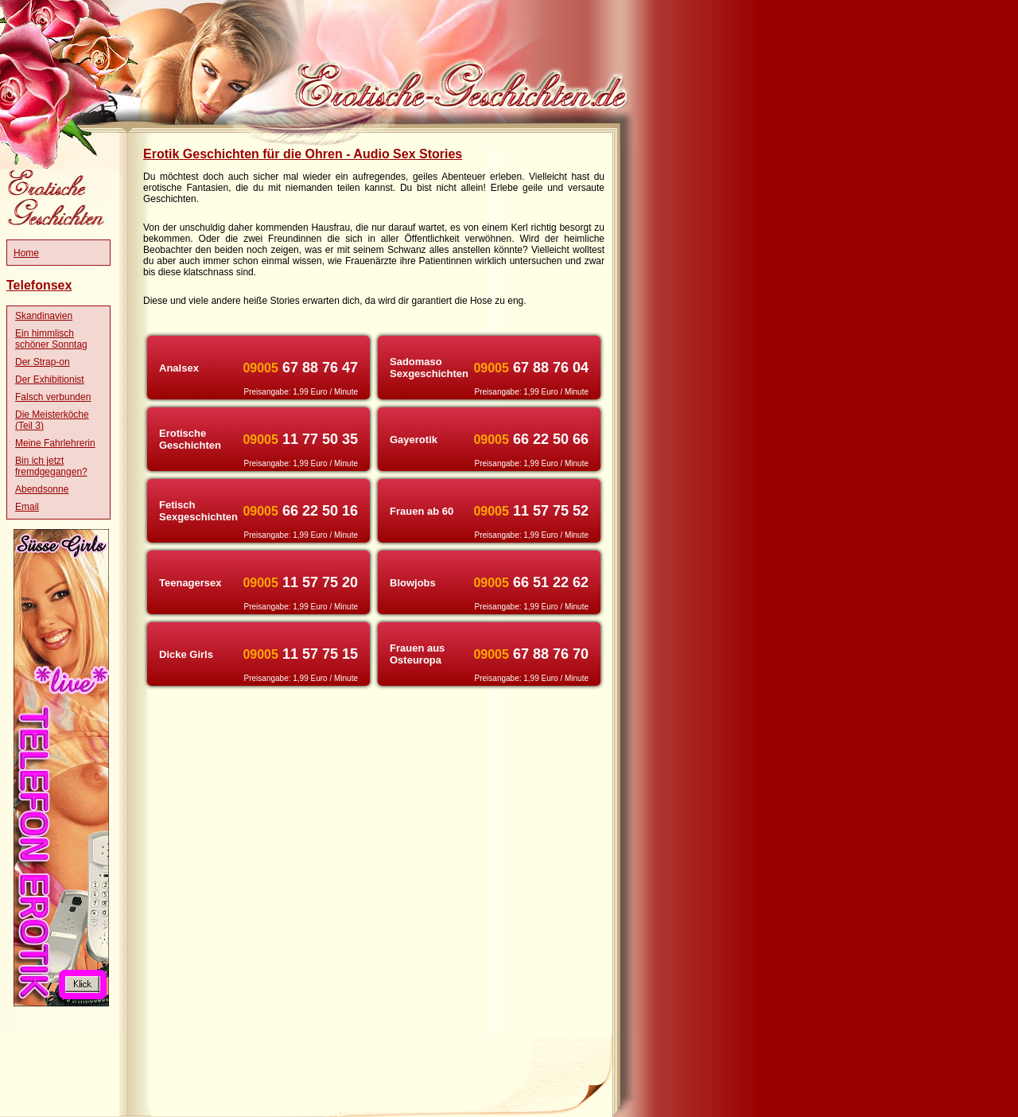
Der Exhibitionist (49, 379)
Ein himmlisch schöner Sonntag (51, 339)
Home (26, 253)
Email (27, 506)
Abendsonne (41, 489)
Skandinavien (43, 315)
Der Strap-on (42, 362)
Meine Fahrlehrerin (55, 443)
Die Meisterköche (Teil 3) (52, 420)
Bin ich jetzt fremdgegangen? (51, 466)
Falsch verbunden (53, 397)
